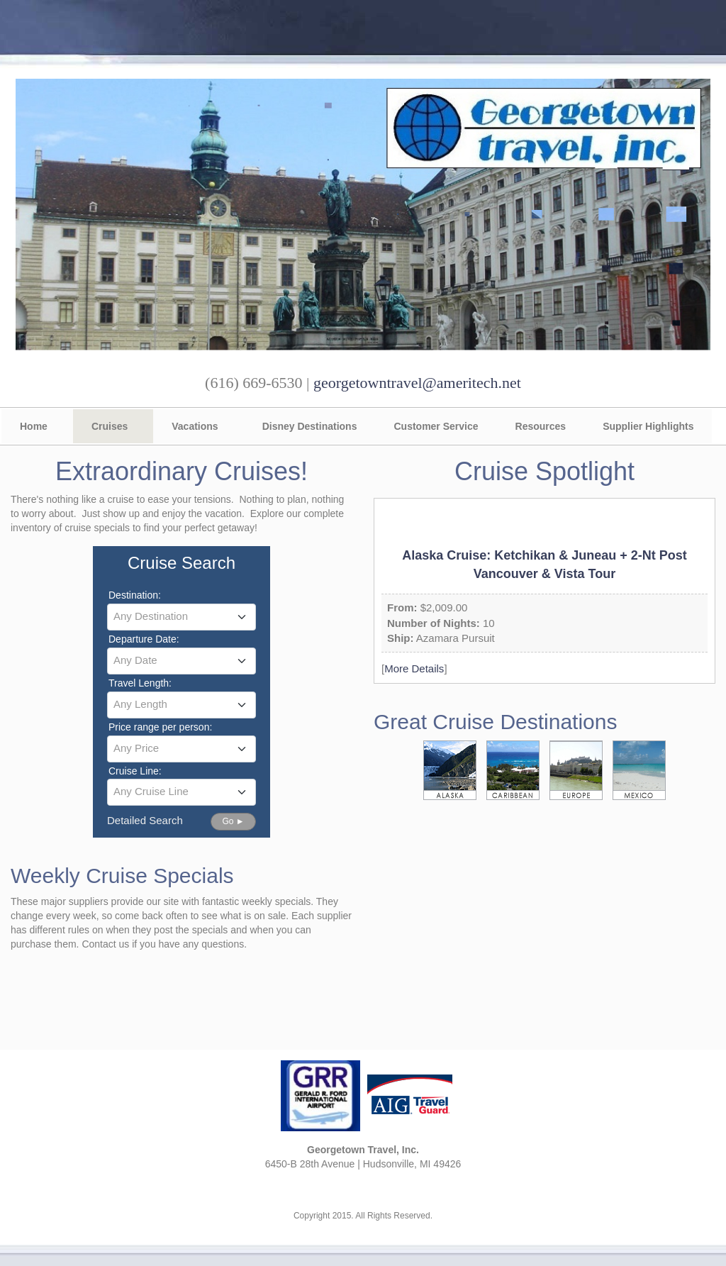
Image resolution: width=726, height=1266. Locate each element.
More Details (414, 668)
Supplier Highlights (648, 426)
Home (34, 426)
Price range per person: (160, 727)
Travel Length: (140, 683)
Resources (540, 426)
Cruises (109, 426)
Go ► (233, 821)
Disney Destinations (309, 426)
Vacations (195, 426)
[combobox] (181, 617)
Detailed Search (145, 820)
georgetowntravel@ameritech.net (417, 383)
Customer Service (435, 426)
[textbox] (181, 616)
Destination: (134, 595)
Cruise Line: (135, 771)
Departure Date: (143, 639)
